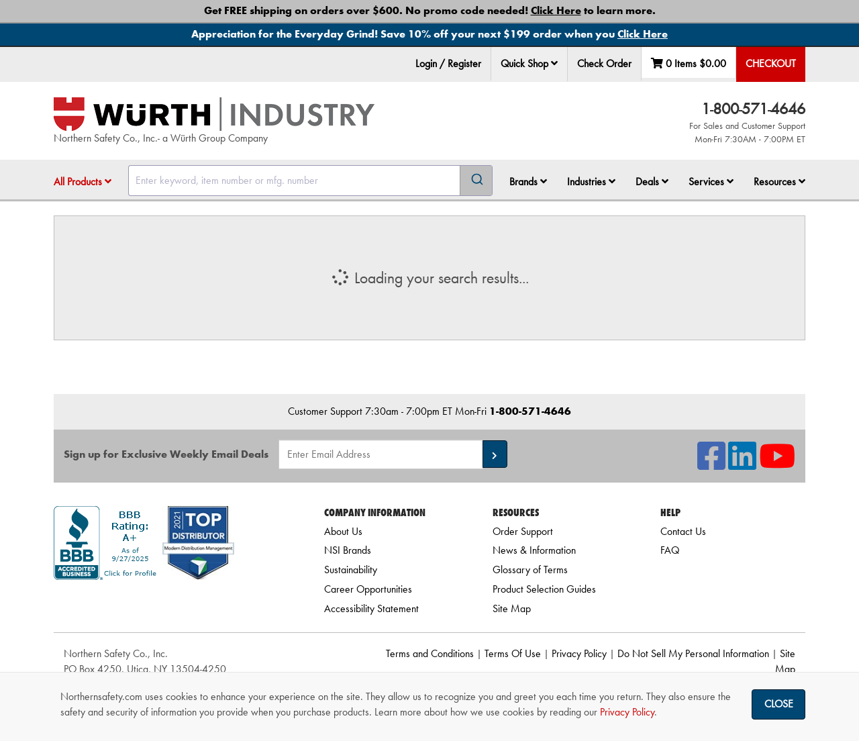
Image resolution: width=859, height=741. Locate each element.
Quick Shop (529, 63)
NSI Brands (347, 550)
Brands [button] (528, 181)
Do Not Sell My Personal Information (693, 653)
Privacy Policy (579, 653)
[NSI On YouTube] (777, 464)
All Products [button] (82, 181)
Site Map (512, 608)
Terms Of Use (513, 653)
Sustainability (350, 569)
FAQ (669, 550)
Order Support (523, 531)
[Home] (214, 114)
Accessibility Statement (371, 608)
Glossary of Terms (530, 569)
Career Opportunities (368, 589)
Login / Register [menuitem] (448, 63)
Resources (779, 181)
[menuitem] (529, 64)
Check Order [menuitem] (604, 63)
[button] (554, 63)
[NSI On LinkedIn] (742, 464)
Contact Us (683, 531)
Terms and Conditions (430, 653)
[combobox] (310, 180)
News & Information (534, 550)
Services (711, 181)
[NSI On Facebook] (711, 464)
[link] (172, 604)
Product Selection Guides (544, 589)
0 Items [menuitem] (688, 63)
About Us (343, 531)
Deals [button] (652, 181)
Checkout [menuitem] (771, 63)
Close (778, 703)
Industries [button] (591, 181)
